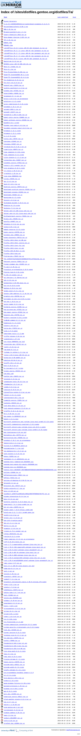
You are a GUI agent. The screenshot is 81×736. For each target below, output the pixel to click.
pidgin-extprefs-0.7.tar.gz (14, 488)
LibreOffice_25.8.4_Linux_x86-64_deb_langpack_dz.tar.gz (25, 59)
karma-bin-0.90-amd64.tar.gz (15, 358)
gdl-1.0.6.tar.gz (10, 280)
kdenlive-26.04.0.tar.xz (13, 360)
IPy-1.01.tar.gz (10, 40)
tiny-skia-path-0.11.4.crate (15, 651)
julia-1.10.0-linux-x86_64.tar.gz (17, 355)
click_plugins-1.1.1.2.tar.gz (15, 157)
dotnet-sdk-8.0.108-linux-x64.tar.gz (18, 211)
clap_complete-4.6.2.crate (14, 155)
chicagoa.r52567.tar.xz (13, 144)
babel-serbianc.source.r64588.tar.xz (18, 120)
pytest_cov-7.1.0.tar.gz (13, 518)
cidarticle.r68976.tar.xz (13, 149)
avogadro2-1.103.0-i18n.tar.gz (15, 115)
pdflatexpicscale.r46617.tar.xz (16, 475)
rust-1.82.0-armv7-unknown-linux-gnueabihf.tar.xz (23, 550)
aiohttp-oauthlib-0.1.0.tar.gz (15, 88)
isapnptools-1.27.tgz (12, 339)
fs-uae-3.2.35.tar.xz (12, 267)
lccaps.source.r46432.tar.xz (15, 371)
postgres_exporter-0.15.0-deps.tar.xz (18, 502)
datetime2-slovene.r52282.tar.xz (16, 192)
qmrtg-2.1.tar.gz (10, 526)
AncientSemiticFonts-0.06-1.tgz (16, 27)
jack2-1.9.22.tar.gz (11, 347)
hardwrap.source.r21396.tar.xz (15, 307)
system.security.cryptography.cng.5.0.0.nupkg (21, 627)
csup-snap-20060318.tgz (13, 176)
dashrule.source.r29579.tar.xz (15, 187)
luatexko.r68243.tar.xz (13, 403)
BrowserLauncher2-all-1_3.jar (15, 32)
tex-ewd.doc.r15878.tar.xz (14, 638)
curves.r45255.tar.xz (12, 179)
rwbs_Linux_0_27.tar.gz (13, 563)
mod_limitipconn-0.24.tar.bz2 (15, 432)
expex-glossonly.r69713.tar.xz (15, 237)
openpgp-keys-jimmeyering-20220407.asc (19, 462)
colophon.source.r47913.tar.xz (15, 163)
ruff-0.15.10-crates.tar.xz (14, 542)
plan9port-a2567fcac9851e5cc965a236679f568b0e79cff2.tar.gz (27, 494)
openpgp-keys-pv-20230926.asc (15, 467)
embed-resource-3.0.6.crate (14, 229)
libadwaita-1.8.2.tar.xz (13, 384)
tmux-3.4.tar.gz (10, 654)
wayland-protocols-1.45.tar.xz (15, 686)
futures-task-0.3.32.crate (14, 272)
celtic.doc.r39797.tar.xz (13, 139)
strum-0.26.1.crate (11, 614)
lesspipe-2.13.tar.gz (12, 379)
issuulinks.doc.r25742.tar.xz (15, 344)
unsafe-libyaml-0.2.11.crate (15, 670)
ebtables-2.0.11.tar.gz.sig (14, 224)
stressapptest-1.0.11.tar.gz (15, 608)
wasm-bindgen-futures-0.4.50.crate (17, 683)
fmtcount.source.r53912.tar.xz (15, 261)
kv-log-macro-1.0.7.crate (13, 368)
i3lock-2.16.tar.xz (11, 325)
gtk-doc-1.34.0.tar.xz (12, 301)
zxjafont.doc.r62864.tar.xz (14, 723)
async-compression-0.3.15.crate (16, 104)
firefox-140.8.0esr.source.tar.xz (17, 243)
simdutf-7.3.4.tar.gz (12, 579)
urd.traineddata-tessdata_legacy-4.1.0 (19, 672)
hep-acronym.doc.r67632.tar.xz (15, 309)
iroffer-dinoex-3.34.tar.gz (14, 336)
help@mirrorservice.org (73, 730)
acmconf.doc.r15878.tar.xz (14, 85)
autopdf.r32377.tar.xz (12, 112)
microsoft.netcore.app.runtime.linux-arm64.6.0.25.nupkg (25, 430)
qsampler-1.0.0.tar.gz (12, 528)
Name (5, 17)
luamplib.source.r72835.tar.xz (15, 400)
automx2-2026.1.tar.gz (12, 109)
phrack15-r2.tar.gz (11, 483)
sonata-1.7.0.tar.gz (11, 587)
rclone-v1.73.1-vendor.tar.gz (15, 531)
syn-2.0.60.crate (10, 619)
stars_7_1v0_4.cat (11, 606)
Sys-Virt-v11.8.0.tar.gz (13, 83)
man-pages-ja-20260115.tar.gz (15, 416)
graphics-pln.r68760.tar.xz (14, 296)
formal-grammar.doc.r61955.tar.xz (17, 264)
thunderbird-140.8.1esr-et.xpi (15, 643)
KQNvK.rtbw (8, 43)
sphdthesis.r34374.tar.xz (13, 590)
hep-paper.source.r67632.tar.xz (16, 312)
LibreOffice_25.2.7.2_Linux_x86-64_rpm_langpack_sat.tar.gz (27, 53)
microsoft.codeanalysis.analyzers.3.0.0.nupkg (21, 424)
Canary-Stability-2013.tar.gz (15, 35)
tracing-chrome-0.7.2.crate (14, 659)
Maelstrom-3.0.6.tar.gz (13, 61)
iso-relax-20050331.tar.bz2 (14, 341)
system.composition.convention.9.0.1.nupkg (20, 624)
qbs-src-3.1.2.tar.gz (12, 523)
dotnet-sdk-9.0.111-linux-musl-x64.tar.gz (20, 213)
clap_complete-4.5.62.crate (14, 152)
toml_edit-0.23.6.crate (13, 656)
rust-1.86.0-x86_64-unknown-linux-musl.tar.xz (21, 552)
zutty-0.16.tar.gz (11, 721)
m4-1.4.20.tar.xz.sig (12, 414)
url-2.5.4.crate (10, 675)
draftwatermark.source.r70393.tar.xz (18, 216)
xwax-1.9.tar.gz (10, 715)
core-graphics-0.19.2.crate (14, 168)
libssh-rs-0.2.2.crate (12, 395)
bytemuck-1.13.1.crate (12, 133)
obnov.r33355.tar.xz (11, 456)
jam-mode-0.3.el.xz (11, 349)
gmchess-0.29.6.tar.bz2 (13, 288)
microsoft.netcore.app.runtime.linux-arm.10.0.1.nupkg (25, 427)
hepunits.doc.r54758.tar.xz (14, 315)
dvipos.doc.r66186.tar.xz (13, 219)
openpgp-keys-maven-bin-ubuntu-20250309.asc (21, 464)
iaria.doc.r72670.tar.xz (13, 328)
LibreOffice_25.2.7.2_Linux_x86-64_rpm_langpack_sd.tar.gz (26, 56)
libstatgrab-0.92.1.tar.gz (14, 398)
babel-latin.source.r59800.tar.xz (17, 117)
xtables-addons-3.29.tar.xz (14, 713)
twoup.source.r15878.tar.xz (14, 662)
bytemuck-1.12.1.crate (12, 131)
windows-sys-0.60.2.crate (13, 688)
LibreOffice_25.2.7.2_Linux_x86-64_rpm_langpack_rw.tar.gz (26, 51)
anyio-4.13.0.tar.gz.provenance (16, 99)
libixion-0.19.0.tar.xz (13, 390)
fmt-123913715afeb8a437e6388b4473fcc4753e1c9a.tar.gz (24, 259)
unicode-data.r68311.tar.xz (14, 664)
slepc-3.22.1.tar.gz (11, 584)
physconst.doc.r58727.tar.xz (15, 486)
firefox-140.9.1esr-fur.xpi (14, 245)
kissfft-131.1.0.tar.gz (13, 363)
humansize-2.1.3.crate (12, 323)
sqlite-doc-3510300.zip (13, 598)
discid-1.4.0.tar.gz (11, 200)
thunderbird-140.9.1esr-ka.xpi (15, 646)
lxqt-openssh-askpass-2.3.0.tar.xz (17, 408)
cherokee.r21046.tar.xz (13, 141)
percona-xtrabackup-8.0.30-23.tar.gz (18, 480)
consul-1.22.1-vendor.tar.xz (15, 165)
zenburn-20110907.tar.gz (13, 718)
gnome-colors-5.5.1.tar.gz (14, 291)
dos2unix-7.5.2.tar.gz (12, 208)
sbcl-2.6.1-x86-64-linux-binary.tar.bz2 (19, 566)
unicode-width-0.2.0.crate (14, 667)
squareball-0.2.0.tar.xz (13, 603)
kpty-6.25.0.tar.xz (11, 366)
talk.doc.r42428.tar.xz (13, 630)
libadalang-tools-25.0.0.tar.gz (16, 382)
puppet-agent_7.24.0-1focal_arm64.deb (18, 510)
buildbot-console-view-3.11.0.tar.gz (18, 128)
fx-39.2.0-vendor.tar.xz (13, 275)
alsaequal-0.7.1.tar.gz (13, 96)
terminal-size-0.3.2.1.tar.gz (15, 635)
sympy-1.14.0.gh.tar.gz (13, 616)
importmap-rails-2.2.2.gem (14, 333)
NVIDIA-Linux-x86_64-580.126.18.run (17, 64)
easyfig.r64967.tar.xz (12, 221)
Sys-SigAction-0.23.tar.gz (14, 80)
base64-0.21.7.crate (11, 123)
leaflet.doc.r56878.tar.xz (14, 376)
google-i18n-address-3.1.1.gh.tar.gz (18, 293)
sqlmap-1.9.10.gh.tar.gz (13, 600)
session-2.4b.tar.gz (11, 574)
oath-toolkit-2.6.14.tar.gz (14, 454)
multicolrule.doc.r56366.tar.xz (16, 438)
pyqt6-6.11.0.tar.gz (11, 515)
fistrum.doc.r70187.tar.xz (14, 256)
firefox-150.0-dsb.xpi (12, 253)
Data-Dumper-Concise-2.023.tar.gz (17, 37)
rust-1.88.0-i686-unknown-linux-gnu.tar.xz (20, 555)
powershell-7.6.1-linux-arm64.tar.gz (18, 504)
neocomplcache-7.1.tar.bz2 (14, 448)
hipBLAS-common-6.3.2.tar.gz (15, 320)
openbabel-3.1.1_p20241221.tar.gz (17, 459)
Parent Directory (10, 21)
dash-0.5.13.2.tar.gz (12, 184)
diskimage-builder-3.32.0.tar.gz (16, 203)
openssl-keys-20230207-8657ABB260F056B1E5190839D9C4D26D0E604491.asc (30, 470)
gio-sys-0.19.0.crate (12, 285)
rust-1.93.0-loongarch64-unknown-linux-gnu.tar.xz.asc (25, 558)
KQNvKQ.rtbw (8, 45)
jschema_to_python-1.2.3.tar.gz (16, 352)
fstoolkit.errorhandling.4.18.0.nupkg (18, 269)
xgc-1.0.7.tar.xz (10, 702)
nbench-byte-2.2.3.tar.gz (13, 443)
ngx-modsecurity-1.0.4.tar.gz (15, 451)
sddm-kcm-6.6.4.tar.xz (12, 568)
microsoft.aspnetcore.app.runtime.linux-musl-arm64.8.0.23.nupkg (29, 422)
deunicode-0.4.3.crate (12, 197)
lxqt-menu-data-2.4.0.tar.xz (15, 406)
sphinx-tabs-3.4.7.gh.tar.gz (15, 592)
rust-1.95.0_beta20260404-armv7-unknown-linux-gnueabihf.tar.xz (28, 560)
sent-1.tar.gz (9, 571)
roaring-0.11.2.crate (12, 536)
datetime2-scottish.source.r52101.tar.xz (19, 189)
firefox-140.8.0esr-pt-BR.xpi (15, 240)
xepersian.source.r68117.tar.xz (16, 697)
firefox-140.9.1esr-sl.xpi (14, 248)
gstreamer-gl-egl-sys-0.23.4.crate (17, 299)
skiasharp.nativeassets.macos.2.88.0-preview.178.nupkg (25, 582)
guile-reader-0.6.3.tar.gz (14, 304)
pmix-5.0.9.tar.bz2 (11, 499)
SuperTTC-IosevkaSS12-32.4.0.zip (16, 77)
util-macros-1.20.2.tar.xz (14, 678)
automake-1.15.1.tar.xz (13, 107)
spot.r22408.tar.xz (11, 595)
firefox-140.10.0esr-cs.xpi (14, 251)
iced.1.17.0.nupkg (11, 331)
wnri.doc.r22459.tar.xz (13, 694)
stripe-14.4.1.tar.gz (12, 611)
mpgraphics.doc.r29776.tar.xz (15, 435)
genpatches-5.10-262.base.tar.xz (16, 283)
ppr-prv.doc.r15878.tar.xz (14, 507)
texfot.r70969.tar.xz (12, 640)
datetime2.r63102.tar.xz (13, 195)
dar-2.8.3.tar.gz (10, 181)
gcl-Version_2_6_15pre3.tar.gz (15, 277)
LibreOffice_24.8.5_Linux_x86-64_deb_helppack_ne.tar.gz (25, 48)
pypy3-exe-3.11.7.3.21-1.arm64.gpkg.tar (19, 512)
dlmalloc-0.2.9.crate (12, 205)
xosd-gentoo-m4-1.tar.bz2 (13, 707)
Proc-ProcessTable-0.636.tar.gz (16, 72)
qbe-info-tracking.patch (13, 520)
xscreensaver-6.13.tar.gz (13, 710)
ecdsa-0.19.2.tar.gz (11, 227)
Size (74, 17)
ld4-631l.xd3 (9, 374)
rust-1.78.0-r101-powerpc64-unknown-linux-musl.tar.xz (25, 547)
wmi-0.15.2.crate (10, 691)
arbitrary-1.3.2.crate (12, 101)
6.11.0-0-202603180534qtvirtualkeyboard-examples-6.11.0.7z (27, 24)
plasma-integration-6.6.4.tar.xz (16, 496)
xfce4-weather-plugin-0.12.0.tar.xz (17, 699)
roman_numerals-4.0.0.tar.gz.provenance (19, 539)
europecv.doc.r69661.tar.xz (14, 235)
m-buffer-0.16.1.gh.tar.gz (14, 411)
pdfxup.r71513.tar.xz (12, 478)
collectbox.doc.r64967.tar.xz (15, 160)
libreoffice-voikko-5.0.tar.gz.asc (17, 392)
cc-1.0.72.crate (10, 136)
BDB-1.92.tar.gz (10, 29)
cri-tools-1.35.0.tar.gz (13, 171)
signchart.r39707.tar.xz (13, 576)
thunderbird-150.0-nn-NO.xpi (15, 648)
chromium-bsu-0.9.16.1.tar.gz (15, 147)
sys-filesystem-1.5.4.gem (13, 622)
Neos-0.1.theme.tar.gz (12, 67)
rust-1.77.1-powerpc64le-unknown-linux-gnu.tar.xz (23, 544)
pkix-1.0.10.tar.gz (11, 491)
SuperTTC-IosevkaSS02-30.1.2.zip (16, 75)
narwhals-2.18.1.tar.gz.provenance (17, 440)
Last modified (62, 17)
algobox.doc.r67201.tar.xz (14, 91)
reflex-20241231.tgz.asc (13, 534)
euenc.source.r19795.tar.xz (14, 232)
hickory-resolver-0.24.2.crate (15, 317)
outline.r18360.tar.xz (12, 472)
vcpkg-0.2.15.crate (11, 680)
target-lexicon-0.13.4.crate (15, 632)
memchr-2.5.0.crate (11, 419)
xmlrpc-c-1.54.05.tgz (12, 705)
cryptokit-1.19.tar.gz (12, 173)
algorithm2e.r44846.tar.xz (14, 93)
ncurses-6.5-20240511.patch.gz (15, 446)
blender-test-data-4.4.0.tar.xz (16, 125)
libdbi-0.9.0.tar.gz (11, 387)
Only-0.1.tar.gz (10, 69)
